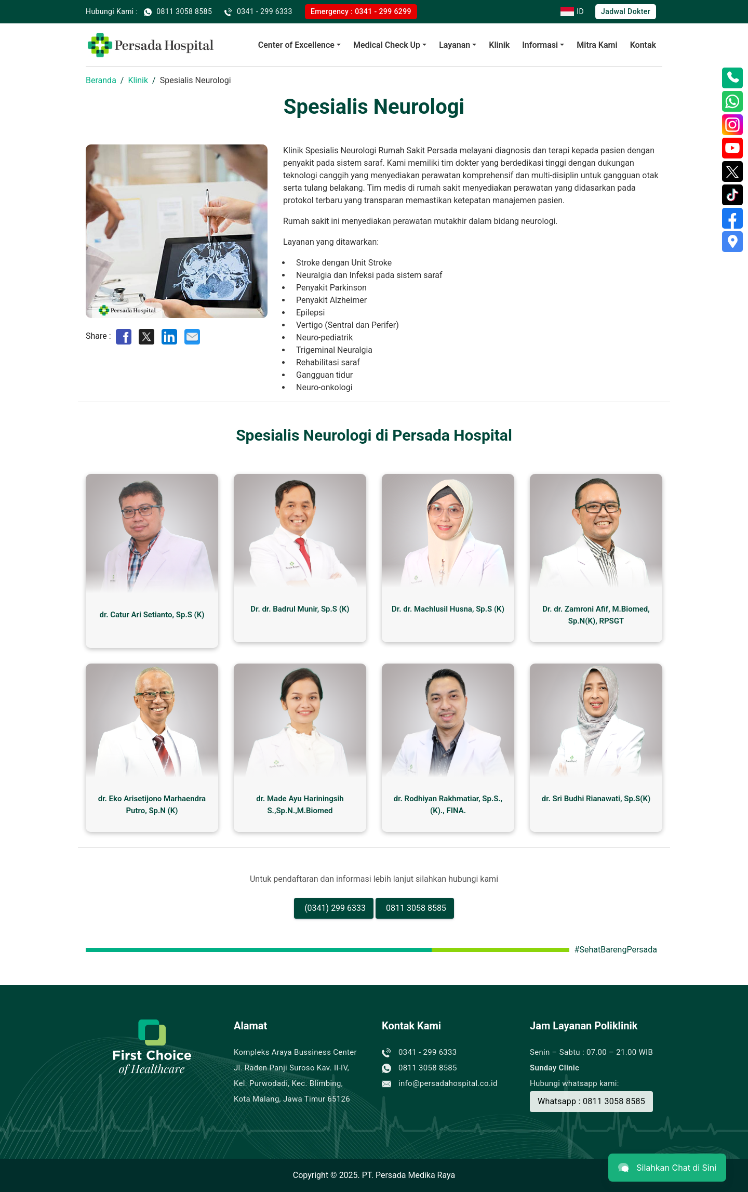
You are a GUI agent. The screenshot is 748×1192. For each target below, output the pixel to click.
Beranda (101, 80)
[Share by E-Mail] (192, 336)
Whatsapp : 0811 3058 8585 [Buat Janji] (591, 1101)
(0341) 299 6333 (335, 908)
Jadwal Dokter (625, 11)
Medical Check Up (386, 45)
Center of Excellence (296, 45)
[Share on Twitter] (146, 336)
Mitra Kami (597, 45)
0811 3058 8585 (416, 908)
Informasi (540, 45)
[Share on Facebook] (123, 336)
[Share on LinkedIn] (169, 336)
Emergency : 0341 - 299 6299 (361, 11)
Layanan (454, 45)
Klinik (499, 45)
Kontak (643, 45)
